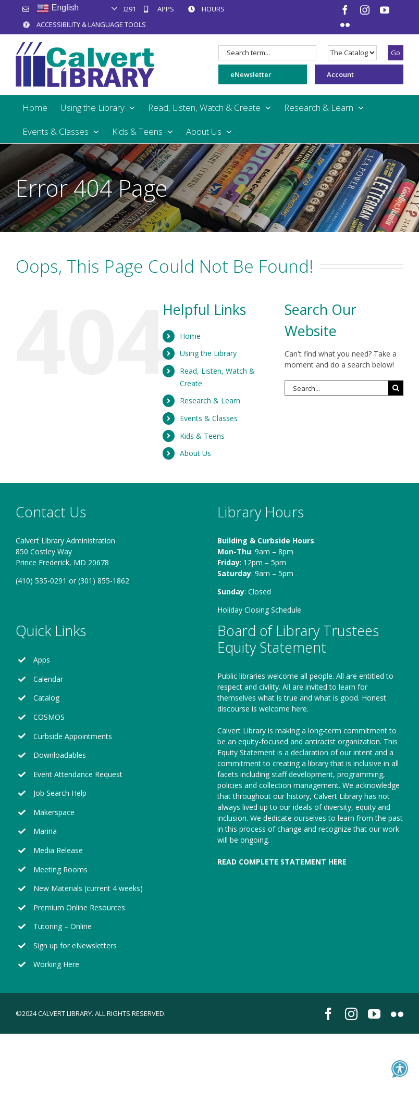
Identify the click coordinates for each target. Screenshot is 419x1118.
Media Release (58, 850)
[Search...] (336, 388)
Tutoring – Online (62, 926)
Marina (45, 831)
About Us (195, 453)
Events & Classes (209, 418)
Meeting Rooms (60, 869)
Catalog (46, 698)
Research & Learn (210, 400)
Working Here (56, 964)
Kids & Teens (202, 436)
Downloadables (59, 755)
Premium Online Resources (79, 907)
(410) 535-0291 (41, 581)
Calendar (48, 679)
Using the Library (208, 353)
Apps (41, 660)
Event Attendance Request (77, 774)
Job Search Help (60, 793)
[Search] (395, 388)
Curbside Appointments (72, 736)
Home (190, 336)
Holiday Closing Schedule (259, 610)
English (57, 8)
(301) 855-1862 (103, 581)
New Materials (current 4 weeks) (88, 888)
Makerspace (54, 812)
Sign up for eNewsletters (75, 945)
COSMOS (49, 717)
